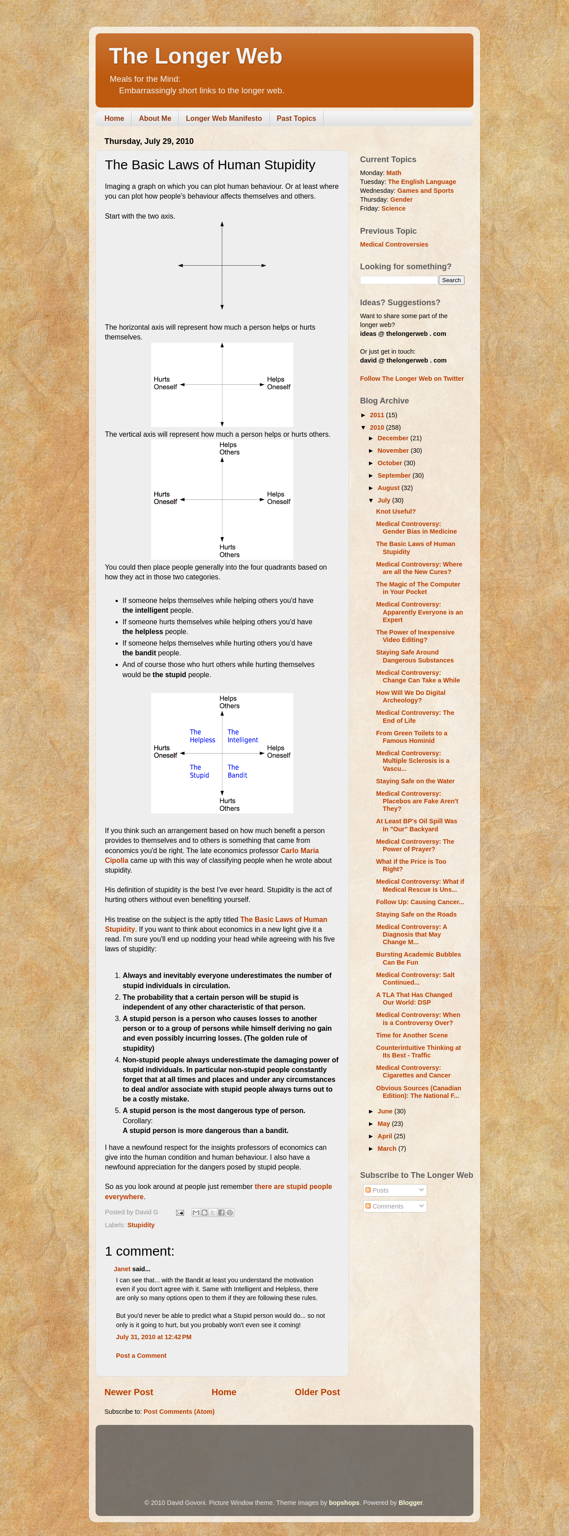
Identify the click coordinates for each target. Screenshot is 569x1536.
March (388, 1148)
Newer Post (128, 1392)
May (385, 1123)
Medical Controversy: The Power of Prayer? (415, 845)
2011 (378, 415)
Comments (384, 1206)
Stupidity (141, 1225)
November (394, 450)
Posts (377, 1190)
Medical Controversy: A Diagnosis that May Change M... (411, 934)
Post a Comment (141, 1355)
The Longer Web (196, 56)
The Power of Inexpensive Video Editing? (415, 636)
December (394, 438)
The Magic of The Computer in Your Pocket (418, 588)
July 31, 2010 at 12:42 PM (154, 1337)
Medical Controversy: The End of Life (415, 716)
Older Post (317, 1392)
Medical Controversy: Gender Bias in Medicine (416, 527)
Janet (122, 1269)
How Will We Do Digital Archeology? (410, 696)
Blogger (411, 1502)
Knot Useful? (396, 511)
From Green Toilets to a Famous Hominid (411, 737)
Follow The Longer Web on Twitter (412, 378)
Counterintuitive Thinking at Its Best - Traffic (418, 1051)
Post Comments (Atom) (179, 1411)
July (385, 500)
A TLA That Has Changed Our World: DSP (414, 998)
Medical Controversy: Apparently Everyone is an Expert (419, 612)
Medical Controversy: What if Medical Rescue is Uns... (420, 885)
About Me (155, 118)
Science (393, 208)
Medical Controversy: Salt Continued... (415, 978)
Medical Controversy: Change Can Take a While (418, 676)
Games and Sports (425, 190)
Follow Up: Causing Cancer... (420, 902)
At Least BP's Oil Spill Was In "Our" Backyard (416, 825)
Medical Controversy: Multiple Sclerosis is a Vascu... (412, 761)
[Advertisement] (266, 1449)
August (390, 487)
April (386, 1136)
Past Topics (297, 118)
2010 (378, 427)
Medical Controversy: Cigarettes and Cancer (413, 1071)
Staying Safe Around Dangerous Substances (415, 656)
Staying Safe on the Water (415, 781)
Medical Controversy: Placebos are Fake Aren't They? (417, 801)
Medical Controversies (394, 244)
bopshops (344, 1502)
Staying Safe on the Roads (416, 914)
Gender (401, 199)
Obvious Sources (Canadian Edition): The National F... (418, 1092)
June (386, 1111)
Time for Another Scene (412, 1035)
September (395, 475)
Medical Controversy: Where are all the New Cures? (419, 568)
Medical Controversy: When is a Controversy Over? (418, 1018)
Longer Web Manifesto (224, 118)
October (391, 463)
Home (114, 118)
